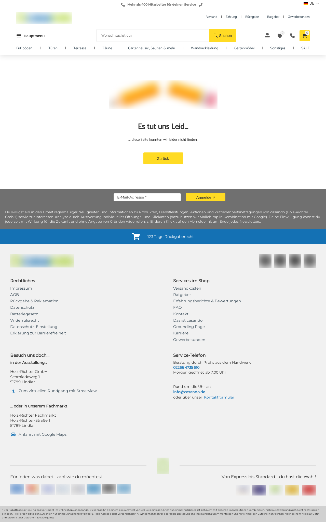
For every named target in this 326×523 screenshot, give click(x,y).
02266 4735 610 (186, 367)
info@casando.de (189, 392)
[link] (38, 333)
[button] (222, 35)
